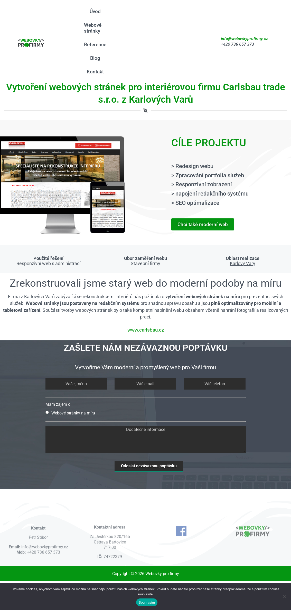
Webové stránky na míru (70, 413)
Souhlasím (147, 602)
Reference (98, 44)
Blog (98, 58)
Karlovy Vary (242, 263)
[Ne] (284, 596)
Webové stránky (95, 28)
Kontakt (97, 72)
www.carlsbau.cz (145, 330)
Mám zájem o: (58, 404)
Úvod (97, 11)
